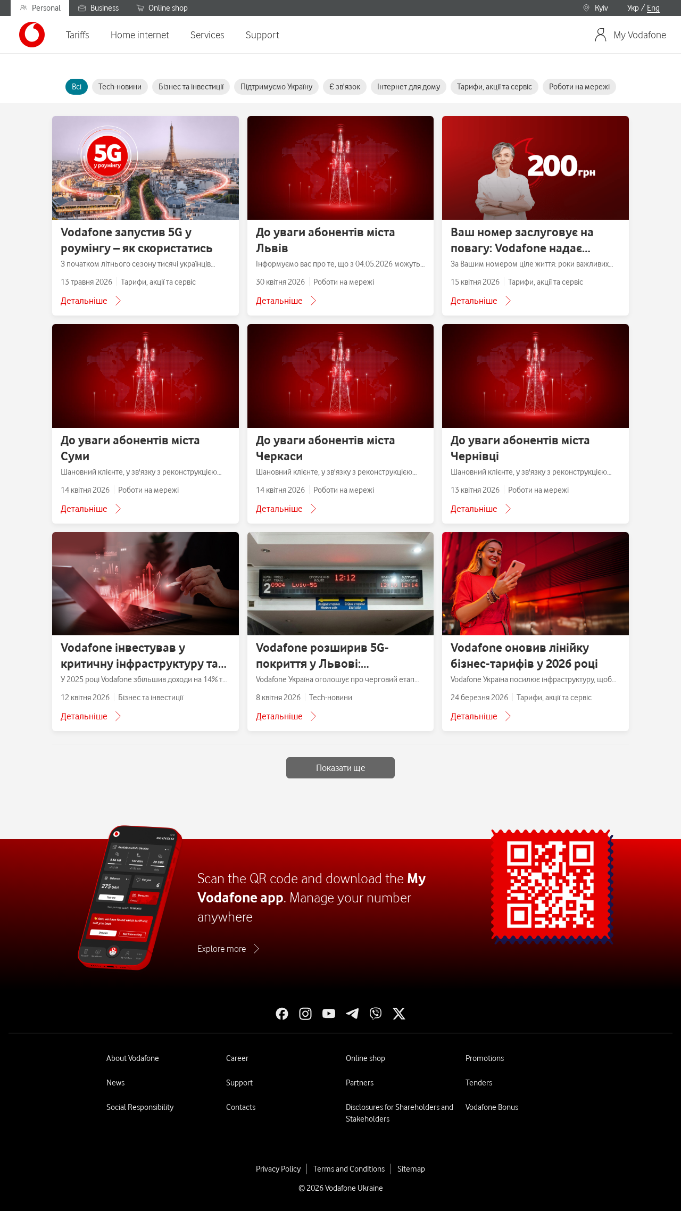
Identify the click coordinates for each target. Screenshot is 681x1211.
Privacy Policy (278, 1169)
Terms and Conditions (349, 1169)
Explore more (221, 948)
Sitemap (411, 1169)
